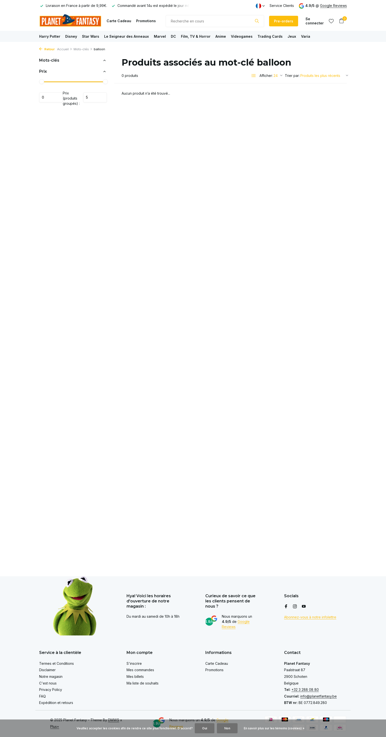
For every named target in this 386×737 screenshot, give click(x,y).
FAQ (42, 696)
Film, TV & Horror (195, 36)
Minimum (51, 97)
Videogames (242, 36)
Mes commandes (140, 670)
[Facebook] (286, 607)
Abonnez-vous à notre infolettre (310, 617)
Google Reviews (333, 5)
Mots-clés (83, 49)
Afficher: (266, 75)
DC (173, 36)
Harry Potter (49, 36)
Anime (220, 36)
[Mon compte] (315, 21)
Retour (47, 49)
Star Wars (90, 36)
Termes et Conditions (56, 663)
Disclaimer (47, 670)
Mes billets (135, 676)
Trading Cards (270, 36)
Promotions (146, 21)
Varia (305, 36)
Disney (71, 36)
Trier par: (292, 75)
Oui (204, 728)
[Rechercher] (215, 21)
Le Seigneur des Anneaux (126, 36)
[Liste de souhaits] (331, 21)
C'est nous (48, 683)
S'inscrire (134, 663)
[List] (253, 75)
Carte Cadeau (119, 21)
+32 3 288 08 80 (305, 689)
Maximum (95, 97)
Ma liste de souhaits (143, 683)
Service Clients (282, 5)
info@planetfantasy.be (318, 696)
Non (227, 728)
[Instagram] (295, 607)
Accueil (64, 49)
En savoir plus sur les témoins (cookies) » (274, 728)
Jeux (292, 36)
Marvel (160, 36)
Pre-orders (283, 21)
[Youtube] (304, 607)
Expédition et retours (56, 703)
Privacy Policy (50, 689)
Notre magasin (51, 676)
